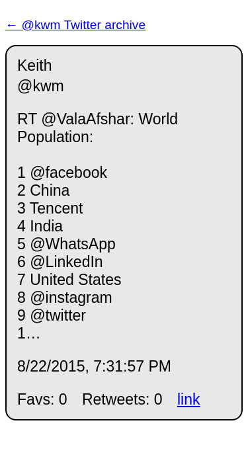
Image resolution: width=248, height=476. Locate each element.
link (188, 399)
